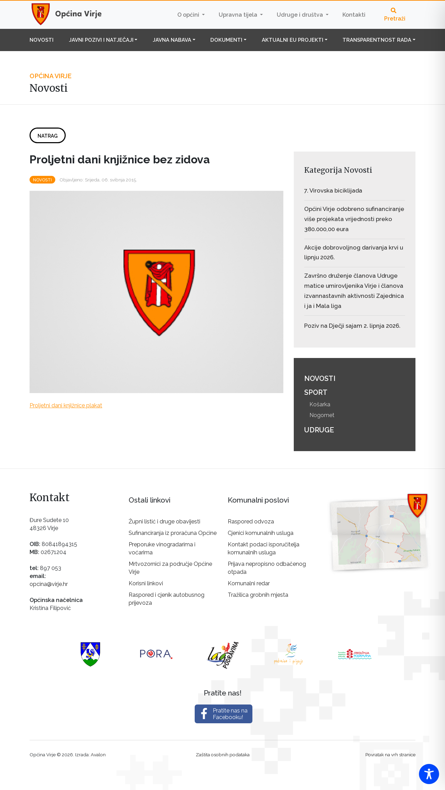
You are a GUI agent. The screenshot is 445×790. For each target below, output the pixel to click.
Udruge (319, 430)
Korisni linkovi (146, 583)
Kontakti (353, 14)
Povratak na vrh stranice (390, 754)
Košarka (319, 404)
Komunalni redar (249, 583)
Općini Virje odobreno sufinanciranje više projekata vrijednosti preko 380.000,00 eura (354, 219)
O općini (189, 14)
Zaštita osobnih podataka (223, 754)
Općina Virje (73, 14)
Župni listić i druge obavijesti (164, 521)
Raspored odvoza (251, 521)
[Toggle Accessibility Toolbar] (429, 774)
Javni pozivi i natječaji (101, 40)
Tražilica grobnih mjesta (258, 595)
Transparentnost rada (376, 40)
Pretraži (394, 15)
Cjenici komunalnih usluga (260, 533)
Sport (315, 392)
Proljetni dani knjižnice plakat (66, 405)
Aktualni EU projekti (292, 40)
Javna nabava (172, 40)
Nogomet (321, 415)
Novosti (42, 40)
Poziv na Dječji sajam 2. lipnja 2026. (352, 325)
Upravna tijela (239, 14)
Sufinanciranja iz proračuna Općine (173, 533)
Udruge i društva (300, 14)
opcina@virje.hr (49, 584)
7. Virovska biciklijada (333, 190)
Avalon (98, 754)
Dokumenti (226, 40)
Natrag (48, 136)
